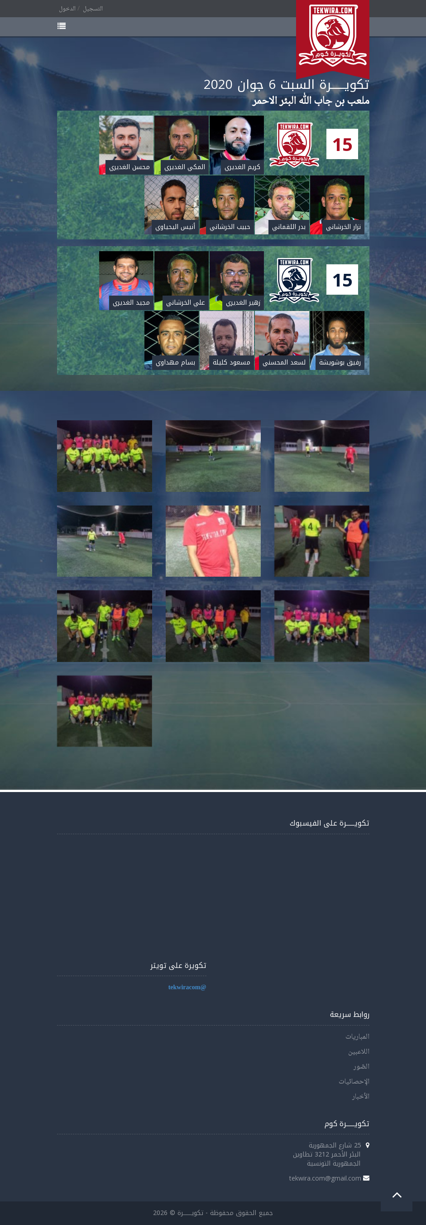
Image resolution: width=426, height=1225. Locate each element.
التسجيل (93, 9)
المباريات (357, 1037)
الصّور (361, 1067)
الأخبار (360, 1097)
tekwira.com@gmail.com (325, 1178)
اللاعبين (358, 1052)
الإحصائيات (354, 1082)
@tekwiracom (187, 988)
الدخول (67, 9)
